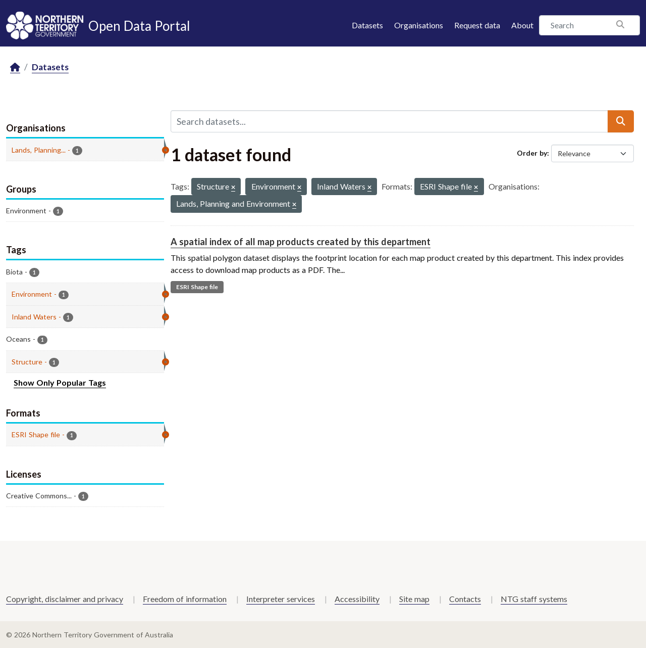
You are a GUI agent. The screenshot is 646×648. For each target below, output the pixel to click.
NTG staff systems (534, 599)
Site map (414, 599)
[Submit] (621, 121)
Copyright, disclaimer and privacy (64, 599)
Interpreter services (280, 599)
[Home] (15, 67)
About (522, 25)
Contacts (465, 599)
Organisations (418, 25)
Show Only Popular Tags (60, 382)
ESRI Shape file (197, 287)
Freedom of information (185, 599)
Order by (532, 153)
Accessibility (357, 599)
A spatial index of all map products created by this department (300, 241)
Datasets (367, 25)
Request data (477, 25)
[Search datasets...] (389, 121)
